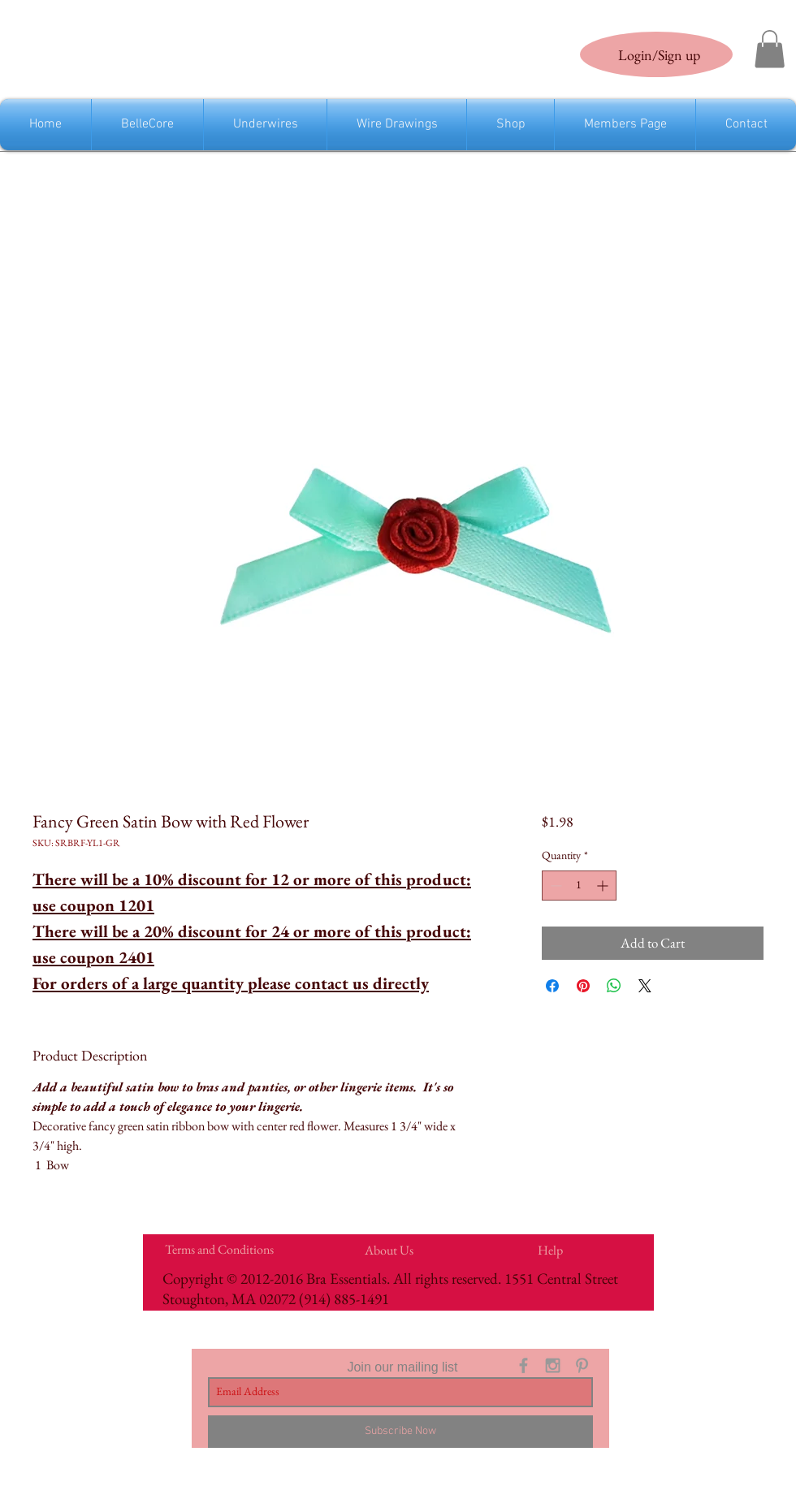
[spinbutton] (579, 885)
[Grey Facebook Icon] (523, 1365)
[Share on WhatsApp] (614, 986)
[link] (769, 49)
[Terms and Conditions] (219, 1249)
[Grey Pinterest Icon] (582, 1365)
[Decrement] (554, 885)
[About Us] (388, 1250)
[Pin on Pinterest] (583, 986)
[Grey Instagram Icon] (553, 1365)
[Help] (550, 1250)
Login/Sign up (659, 54)
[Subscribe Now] (400, 1431)
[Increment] (604, 885)
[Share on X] (645, 986)
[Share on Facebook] (552, 986)
